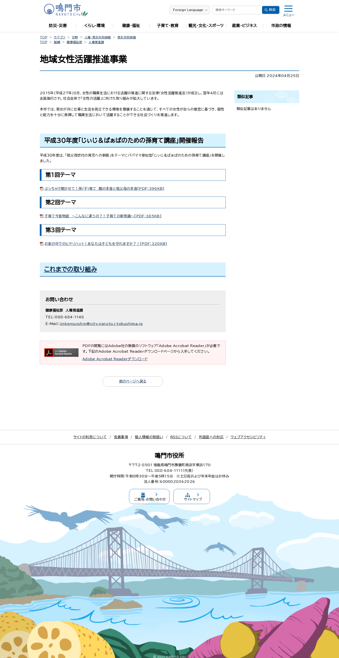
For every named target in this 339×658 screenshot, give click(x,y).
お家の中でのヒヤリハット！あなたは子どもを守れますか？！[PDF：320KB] (106, 243)
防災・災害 (58, 25)
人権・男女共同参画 (98, 37)
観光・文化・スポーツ (206, 25)
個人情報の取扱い (149, 437)
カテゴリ (59, 37)
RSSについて (181, 437)
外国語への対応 (211, 437)
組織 (57, 42)
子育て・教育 (168, 25)
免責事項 (121, 437)
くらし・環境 (94, 25)
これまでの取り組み (70, 269)
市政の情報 (281, 25)
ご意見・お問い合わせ (143, 494)
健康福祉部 (74, 42)
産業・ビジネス (244, 25)
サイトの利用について (90, 437)
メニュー (288, 15)
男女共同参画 (126, 37)
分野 (75, 37)
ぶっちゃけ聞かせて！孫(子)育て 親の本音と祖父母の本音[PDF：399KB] (104, 188)
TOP (43, 37)
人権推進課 (96, 42)
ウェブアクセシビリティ (248, 437)
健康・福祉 (131, 25)
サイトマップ (200, 494)
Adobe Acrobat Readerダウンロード (114, 359)
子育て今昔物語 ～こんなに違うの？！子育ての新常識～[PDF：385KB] (103, 216)
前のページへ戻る (133, 381)
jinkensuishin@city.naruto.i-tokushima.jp (101, 323)
